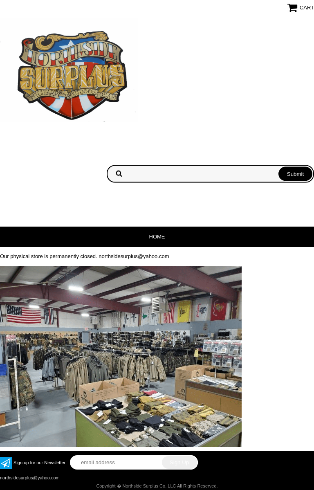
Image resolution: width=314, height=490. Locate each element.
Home (157, 237)
